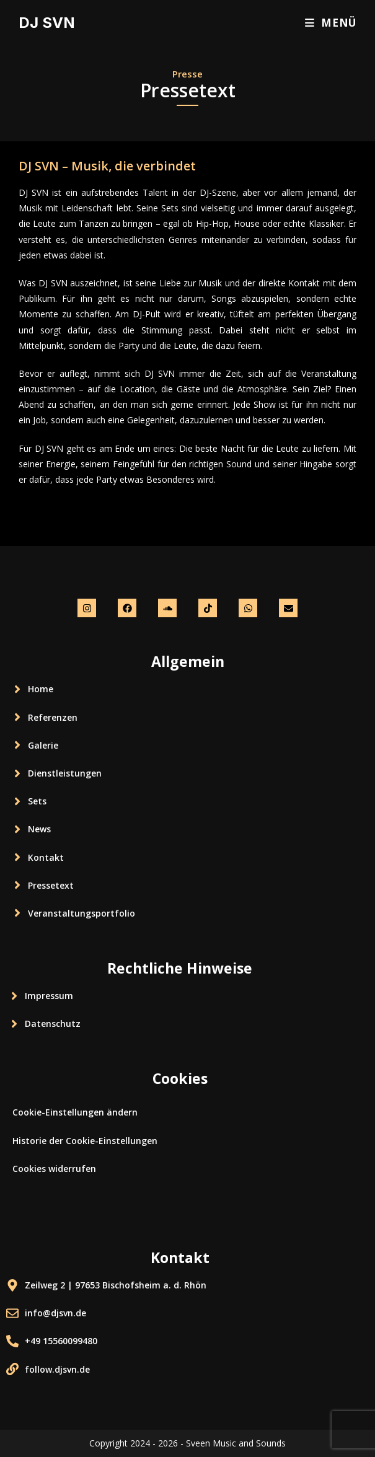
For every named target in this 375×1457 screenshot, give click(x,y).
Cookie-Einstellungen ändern (75, 1112)
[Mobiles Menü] (330, 22)
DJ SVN (47, 23)
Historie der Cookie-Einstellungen (84, 1141)
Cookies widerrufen (54, 1168)
